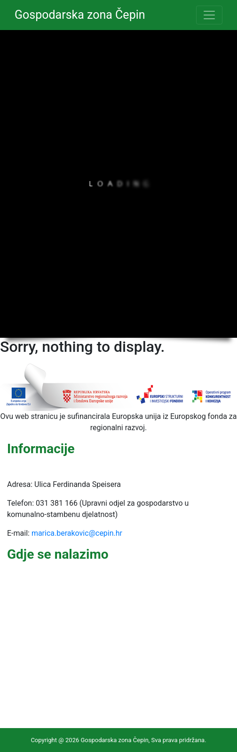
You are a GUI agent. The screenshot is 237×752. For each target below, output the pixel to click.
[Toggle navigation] (209, 15)
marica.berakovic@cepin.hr (77, 533)
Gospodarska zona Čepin (80, 15)
